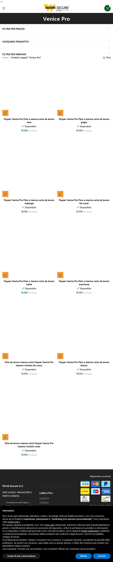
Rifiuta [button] (83, 556)
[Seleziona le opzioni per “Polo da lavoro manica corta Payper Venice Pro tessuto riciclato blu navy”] (5, 356)
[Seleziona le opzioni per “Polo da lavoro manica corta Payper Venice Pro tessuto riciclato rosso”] (5, 437)
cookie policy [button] (13, 522)
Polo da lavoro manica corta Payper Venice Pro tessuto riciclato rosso (29, 444)
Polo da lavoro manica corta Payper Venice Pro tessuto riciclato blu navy (29, 363)
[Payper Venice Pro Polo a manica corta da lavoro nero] (29, 89)
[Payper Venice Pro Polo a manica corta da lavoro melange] (29, 170)
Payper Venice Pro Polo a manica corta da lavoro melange (29, 201)
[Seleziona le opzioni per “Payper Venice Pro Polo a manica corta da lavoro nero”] (5, 113)
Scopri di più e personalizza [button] (21, 556)
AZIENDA (44, 503)
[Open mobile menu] (4, 8)
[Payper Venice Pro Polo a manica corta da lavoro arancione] (84, 251)
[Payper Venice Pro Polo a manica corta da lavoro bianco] (84, 332)
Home (5, 58)
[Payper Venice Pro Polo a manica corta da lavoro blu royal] (84, 170)
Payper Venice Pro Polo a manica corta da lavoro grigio (84, 120)
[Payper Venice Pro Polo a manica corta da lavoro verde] (29, 251)
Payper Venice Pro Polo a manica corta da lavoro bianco (84, 363)
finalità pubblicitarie (90, 531)
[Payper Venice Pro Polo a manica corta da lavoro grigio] (84, 89)
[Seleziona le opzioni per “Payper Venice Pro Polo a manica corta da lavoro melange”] (5, 194)
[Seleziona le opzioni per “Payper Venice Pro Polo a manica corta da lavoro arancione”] (60, 275)
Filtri (108, 57)
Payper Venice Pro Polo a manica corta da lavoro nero (29, 120)
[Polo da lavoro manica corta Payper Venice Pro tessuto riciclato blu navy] (29, 332)
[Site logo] (56, 8)
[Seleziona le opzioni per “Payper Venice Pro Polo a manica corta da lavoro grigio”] (60, 113)
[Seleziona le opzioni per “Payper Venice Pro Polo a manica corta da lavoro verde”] (5, 275)
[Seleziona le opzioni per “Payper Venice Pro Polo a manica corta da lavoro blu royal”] (60, 194)
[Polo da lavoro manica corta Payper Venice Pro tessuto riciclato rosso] (29, 413)
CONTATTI (44, 499)
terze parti (50, 525)
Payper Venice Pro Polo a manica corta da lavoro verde (29, 282)
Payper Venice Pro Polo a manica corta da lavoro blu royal (84, 201)
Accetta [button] (102, 556)
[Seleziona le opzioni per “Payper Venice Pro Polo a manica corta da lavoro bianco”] (60, 356)
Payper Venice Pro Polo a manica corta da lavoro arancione (84, 282)
